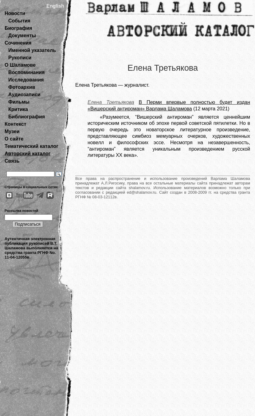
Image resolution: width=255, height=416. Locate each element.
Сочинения (18, 43)
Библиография (26, 116)
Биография (18, 28)
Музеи (12, 131)
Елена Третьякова (111, 102)
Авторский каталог (27, 153)
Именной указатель (32, 50)
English (55, 6)
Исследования (26, 79)
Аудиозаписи (24, 94)
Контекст (15, 124)
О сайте (14, 138)
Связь (12, 161)
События (19, 20)
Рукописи (19, 57)
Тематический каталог (31, 146)
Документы (22, 35)
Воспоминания (26, 72)
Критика (18, 109)
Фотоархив (21, 87)
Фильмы (18, 102)
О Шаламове (20, 65)
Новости (15, 13)
